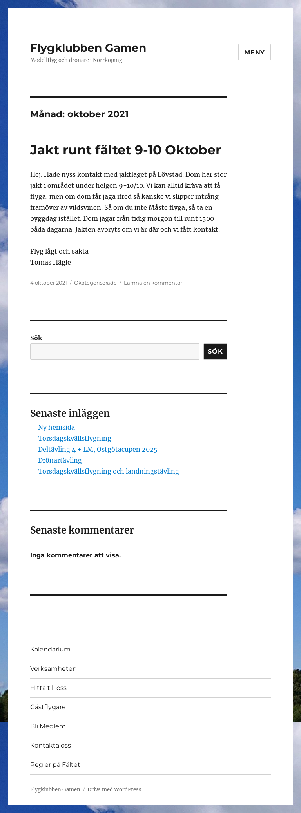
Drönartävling (60, 460)
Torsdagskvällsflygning (74, 438)
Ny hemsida (56, 427)
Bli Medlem (48, 726)
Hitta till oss (48, 687)
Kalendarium (50, 649)
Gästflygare (48, 707)
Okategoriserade (95, 282)
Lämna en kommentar (153, 282)
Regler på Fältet (55, 764)
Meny (254, 52)
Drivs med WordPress (114, 789)
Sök (36, 338)
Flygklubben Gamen (88, 47)
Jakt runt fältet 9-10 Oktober (125, 150)
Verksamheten (53, 668)
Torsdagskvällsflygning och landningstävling (108, 471)
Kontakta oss (50, 745)
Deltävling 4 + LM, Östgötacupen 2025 (98, 449)
